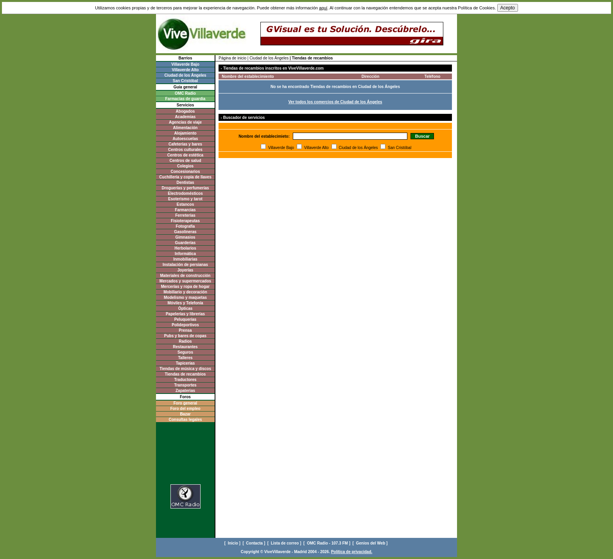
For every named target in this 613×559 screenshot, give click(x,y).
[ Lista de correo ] (284, 543)
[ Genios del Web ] (371, 543)
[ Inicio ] (233, 543)
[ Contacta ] (254, 543)
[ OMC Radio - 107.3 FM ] (327, 543)
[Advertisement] (185, 455)
